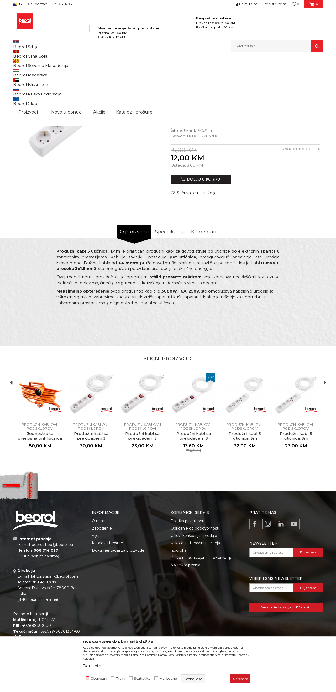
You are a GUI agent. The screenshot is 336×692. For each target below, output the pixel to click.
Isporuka (178, 610)
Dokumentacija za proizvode (118, 610)
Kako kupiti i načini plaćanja (195, 603)
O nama (99, 580)
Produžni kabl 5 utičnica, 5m (245, 496)
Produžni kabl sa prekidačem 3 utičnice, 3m (142, 498)
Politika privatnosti (187, 580)
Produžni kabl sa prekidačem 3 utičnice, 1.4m (193, 498)
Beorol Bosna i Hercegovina (33, 63)
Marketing (168, 678)
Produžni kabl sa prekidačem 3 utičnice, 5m (91, 498)
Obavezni (99, 678)
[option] (90, 153)
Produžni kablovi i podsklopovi (155, 63)
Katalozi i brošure (107, 603)
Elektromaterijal (115, 63)
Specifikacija (170, 292)
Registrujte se (275, 4)
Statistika (142, 678)
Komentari (203, 292)
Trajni (120, 678)
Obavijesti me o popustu (301, 209)
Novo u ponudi (67, 45)
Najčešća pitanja (185, 625)
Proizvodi (65, 63)
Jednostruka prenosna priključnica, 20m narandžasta (40, 498)
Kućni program (88, 63)
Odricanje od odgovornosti (195, 588)
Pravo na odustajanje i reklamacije (201, 617)
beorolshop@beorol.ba (52, 604)
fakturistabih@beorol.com (54, 636)
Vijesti (97, 595)
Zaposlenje (102, 588)
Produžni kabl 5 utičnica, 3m (296, 496)
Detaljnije (92, 665)
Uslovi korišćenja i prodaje (194, 595)
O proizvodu (134, 292)
